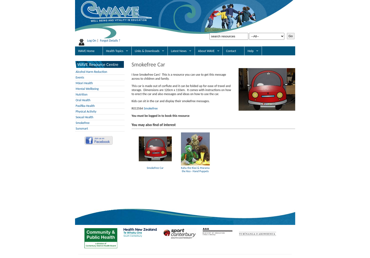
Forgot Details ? (110, 41)
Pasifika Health (85, 106)
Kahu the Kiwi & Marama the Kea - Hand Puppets (195, 168)
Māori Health (84, 83)
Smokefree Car (155, 166)
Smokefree (83, 123)
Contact (231, 51)
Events (80, 77)
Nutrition (82, 94)
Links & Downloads (147, 51)
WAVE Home (86, 51)
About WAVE (206, 51)
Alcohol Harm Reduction (91, 72)
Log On (92, 41)
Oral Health (83, 100)
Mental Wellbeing (87, 89)
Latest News (178, 51)
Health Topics (114, 51)
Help (251, 51)
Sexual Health (84, 117)
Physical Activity (86, 111)
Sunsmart (82, 129)
